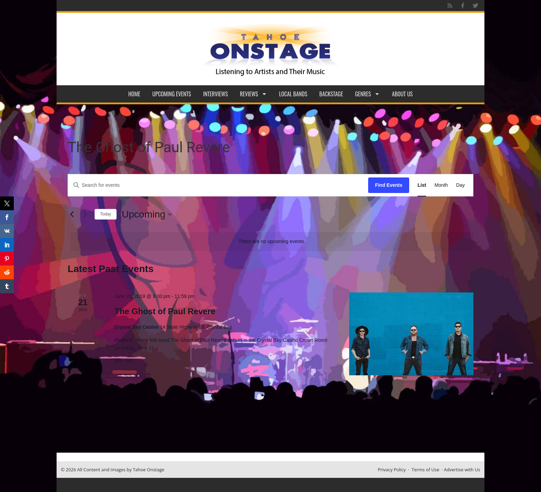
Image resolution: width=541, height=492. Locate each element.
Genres (367, 94)
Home (134, 94)
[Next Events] (85, 214)
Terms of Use (425, 469)
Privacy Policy (392, 469)
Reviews (253, 94)
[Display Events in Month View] (441, 185)
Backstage (331, 94)
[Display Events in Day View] (460, 185)
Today (105, 214)
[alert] (271, 241)
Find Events (388, 185)
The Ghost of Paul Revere (165, 311)
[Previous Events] (72, 214)
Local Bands (293, 94)
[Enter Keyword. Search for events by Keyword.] (218, 185)
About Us (402, 94)
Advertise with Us (462, 469)
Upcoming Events (172, 94)
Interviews (215, 94)
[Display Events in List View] (421, 185)
